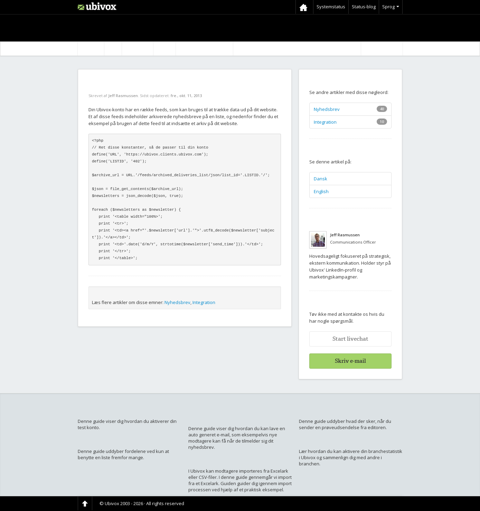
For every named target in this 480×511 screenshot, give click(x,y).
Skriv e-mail (350, 361)
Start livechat (350, 338)
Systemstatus (331, 6)
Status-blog (364, 6)
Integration (203, 302)
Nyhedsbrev (177, 302)
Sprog (390, 6)
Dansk (320, 179)
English (321, 191)
